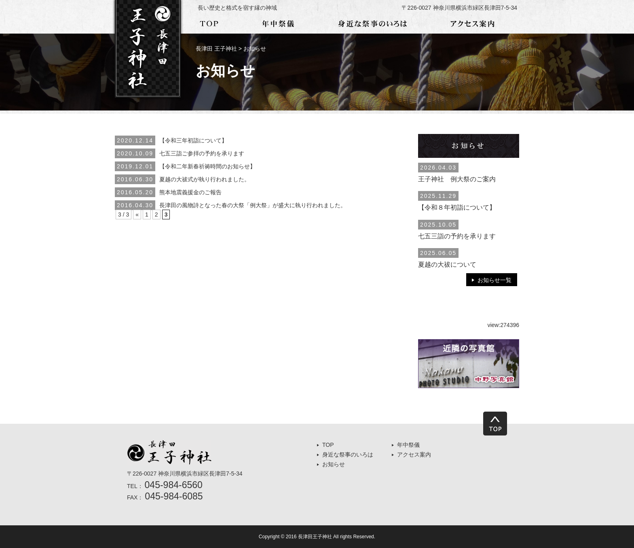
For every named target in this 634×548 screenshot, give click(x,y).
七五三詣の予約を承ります (457, 236)
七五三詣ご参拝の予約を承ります (201, 153)
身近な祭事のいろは (347, 454)
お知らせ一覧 (494, 280)
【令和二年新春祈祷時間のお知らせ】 (207, 166)
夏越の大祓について (447, 264)
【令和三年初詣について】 (193, 140)
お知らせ (333, 464)
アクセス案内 (414, 454)
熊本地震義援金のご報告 (190, 192)
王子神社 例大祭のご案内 (457, 179)
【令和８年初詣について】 (457, 207)
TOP (328, 445)
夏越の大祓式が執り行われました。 (204, 179)
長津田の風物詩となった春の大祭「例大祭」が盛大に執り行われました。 (252, 205)
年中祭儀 (408, 445)
